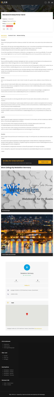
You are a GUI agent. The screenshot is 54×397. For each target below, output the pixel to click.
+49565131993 (14, 294)
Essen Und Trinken (11, 21)
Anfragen (6, 359)
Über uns (6, 357)
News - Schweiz (7, 384)
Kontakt (6, 355)
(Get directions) (38, 328)
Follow (27, 285)
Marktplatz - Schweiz (8, 371)
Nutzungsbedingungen (9, 347)
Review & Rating (21, 35)
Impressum (6, 344)
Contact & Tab (12, 35)
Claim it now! (45, 162)
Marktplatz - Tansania (9, 375)
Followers (16, 281)
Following (37, 281)
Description (4, 35)
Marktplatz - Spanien (8, 373)
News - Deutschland (8, 383)
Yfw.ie (2, 42)
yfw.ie (2, 80)
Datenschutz (7, 346)
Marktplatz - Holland (8, 370)
